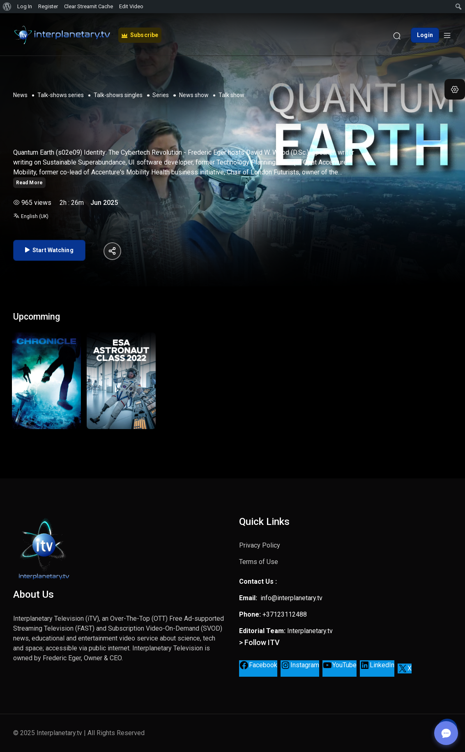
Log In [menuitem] (24, 6)
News (20, 93)
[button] (454, 89)
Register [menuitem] (48, 6)
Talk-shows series (60, 93)
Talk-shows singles (118, 93)
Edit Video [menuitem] (131, 6)
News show (194, 93)
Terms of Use (258, 562)
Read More (29, 180)
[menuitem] (7, 6)
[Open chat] (444, 731)
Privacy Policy (259, 545)
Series (160, 93)
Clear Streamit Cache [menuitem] (88, 6)
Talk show (231, 93)
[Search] (397, 33)
